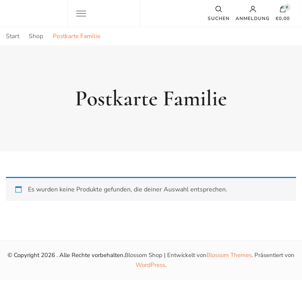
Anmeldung (253, 13)
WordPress (150, 265)
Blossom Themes (229, 255)
